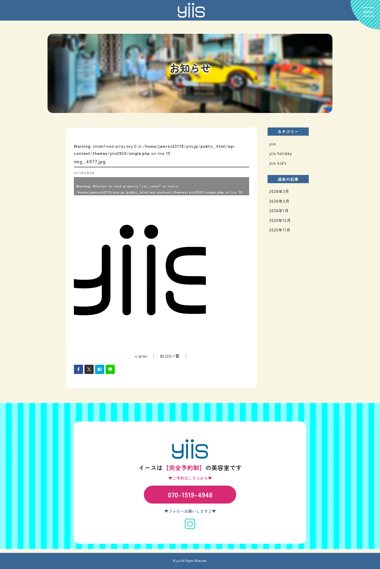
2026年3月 (279, 191)
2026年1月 (279, 210)
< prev (141, 356)
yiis (272, 143)
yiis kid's (278, 163)
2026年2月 (279, 201)
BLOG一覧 (170, 356)
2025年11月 (280, 230)
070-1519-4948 (190, 494)
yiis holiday (280, 153)
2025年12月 (280, 220)
